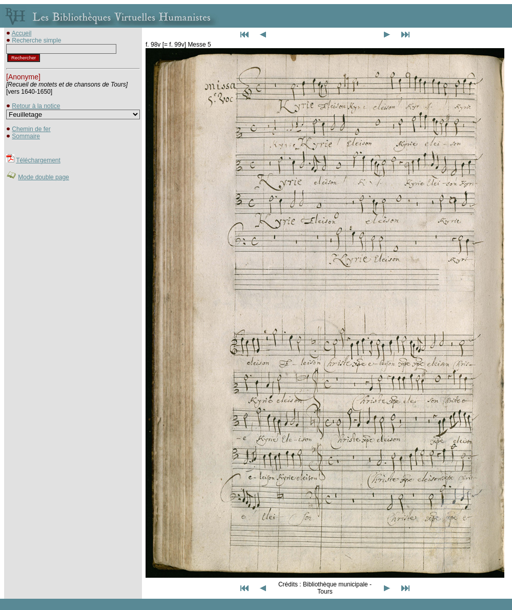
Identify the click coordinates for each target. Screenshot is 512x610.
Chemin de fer (31, 129)
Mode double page (43, 177)
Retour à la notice (36, 106)
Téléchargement (38, 160)
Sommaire (26, 136)
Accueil (22, 33)
